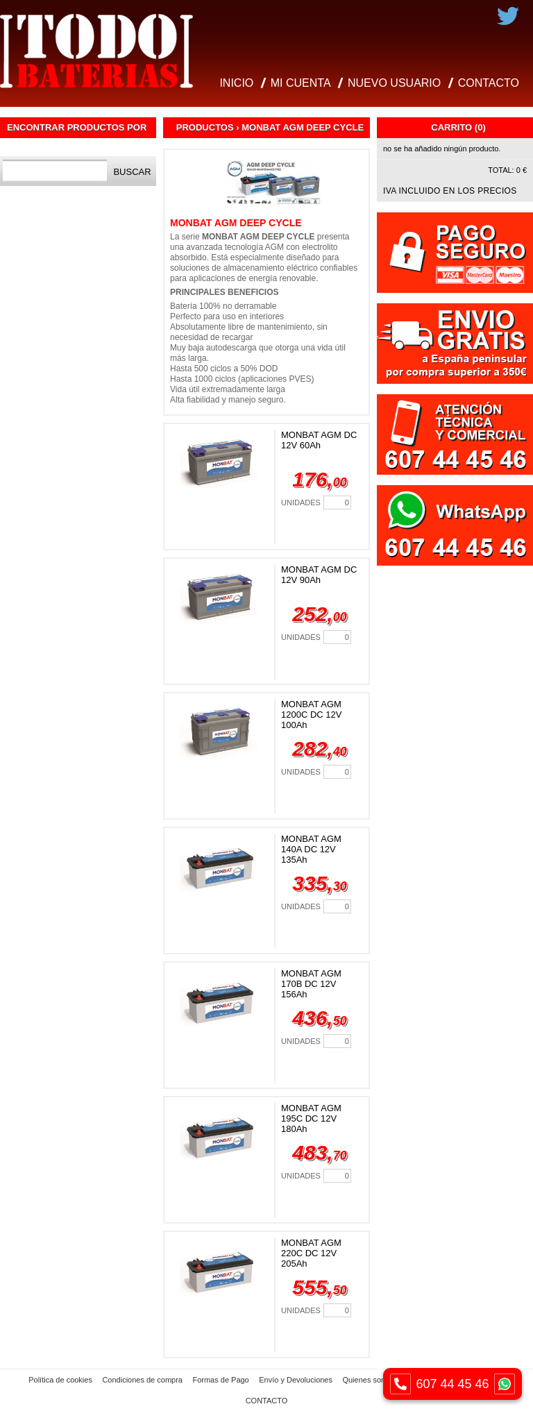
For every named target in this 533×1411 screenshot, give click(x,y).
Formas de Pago (220, 1380)
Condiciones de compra (142, 1380)
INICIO (236, 83)
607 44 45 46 (452, 1384)
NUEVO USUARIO (394, 83)
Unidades (301, 502)
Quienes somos (368, 1380)
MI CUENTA (301, 83)
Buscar (132, 172)
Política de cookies (60, 1380)
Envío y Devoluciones (295, 1380)
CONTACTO (488, 83)
